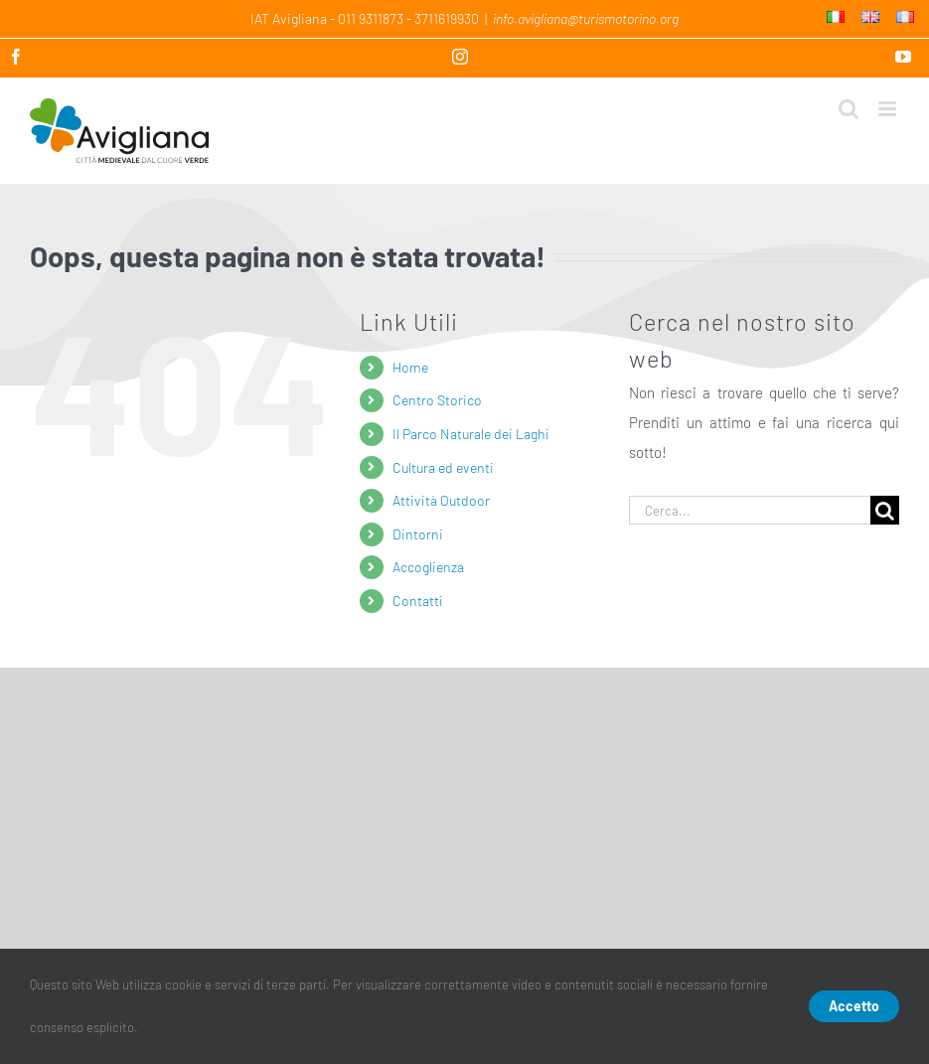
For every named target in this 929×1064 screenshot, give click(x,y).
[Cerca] (884, 510)
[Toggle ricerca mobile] (848, 108)
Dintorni (417, 534)
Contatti (417, 600)
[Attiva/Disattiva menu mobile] (888, 108)
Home (410, 367)
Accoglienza (428, 566)
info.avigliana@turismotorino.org (586, 18)
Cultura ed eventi (443, 467)
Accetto (854, 1005)
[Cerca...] (749, 510)
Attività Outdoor (441, 500)
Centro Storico (437, 399)
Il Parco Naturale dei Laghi (470, 433)
